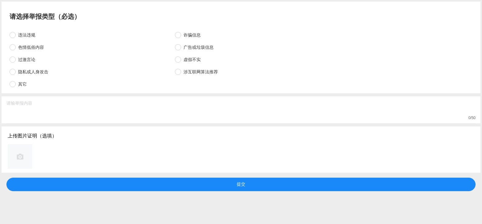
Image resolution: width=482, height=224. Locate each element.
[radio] (89, 35)
